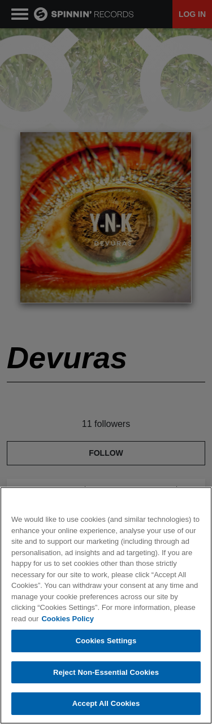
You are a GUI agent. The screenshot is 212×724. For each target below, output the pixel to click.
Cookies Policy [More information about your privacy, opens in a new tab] (67, 618)
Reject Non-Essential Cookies (106, 672)
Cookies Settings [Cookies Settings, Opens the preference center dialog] (106, 640)
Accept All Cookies (106, 703)
